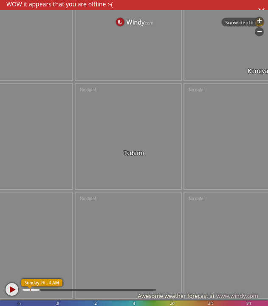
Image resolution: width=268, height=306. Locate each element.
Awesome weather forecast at (198, 296)
